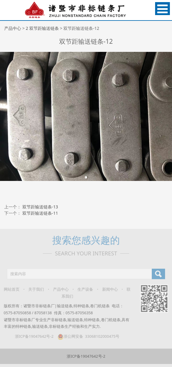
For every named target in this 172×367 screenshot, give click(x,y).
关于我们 (34, 289)
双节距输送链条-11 (40, 213)
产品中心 (12, 28)
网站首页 (9, 289)
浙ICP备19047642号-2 (32, 336)
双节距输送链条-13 (40, 207)
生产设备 (83, 289)
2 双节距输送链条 (42, 28)
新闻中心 (108, 289)
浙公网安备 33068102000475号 (86, 336)
